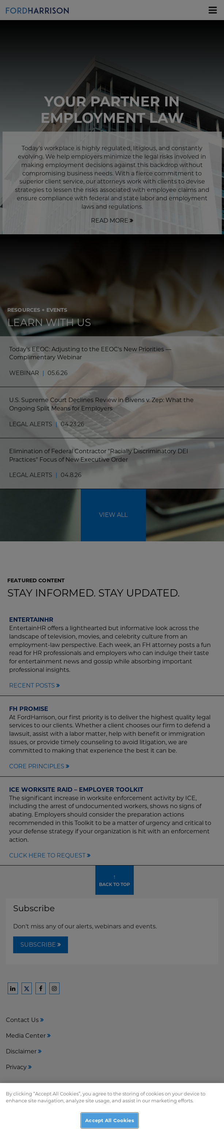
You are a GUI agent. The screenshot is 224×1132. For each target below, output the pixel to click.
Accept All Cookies (109, 1123)
